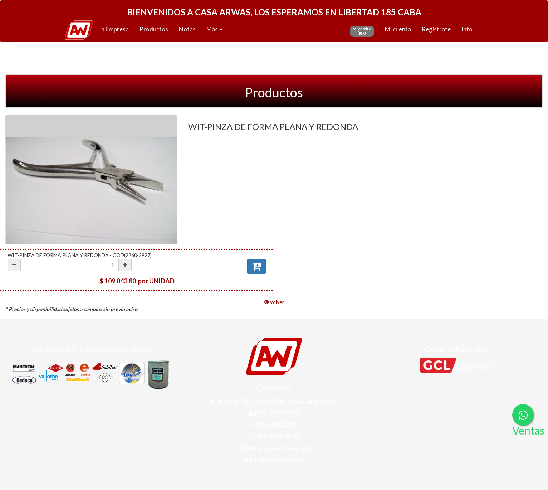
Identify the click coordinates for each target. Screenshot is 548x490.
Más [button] (214, 29)
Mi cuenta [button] (398, 29)
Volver (274, 302)
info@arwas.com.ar (274, 459)
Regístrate (436, 29)
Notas (187, 29)
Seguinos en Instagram (274, 448)
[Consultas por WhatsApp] (523, 415)
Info (467, 29)
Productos (154, 29)
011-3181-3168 (274, 436)
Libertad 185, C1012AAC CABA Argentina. (274, 401)
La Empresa (113, 29)
